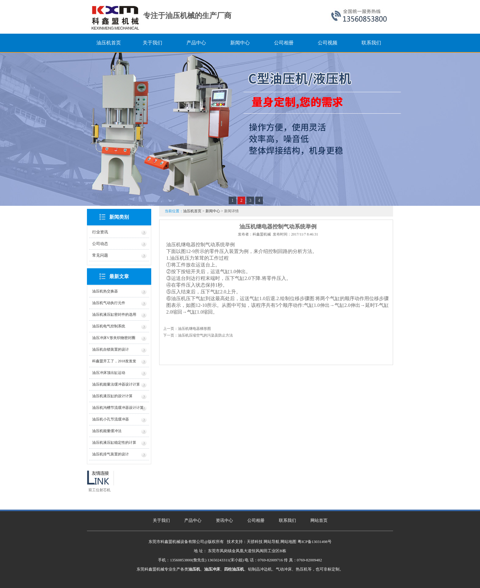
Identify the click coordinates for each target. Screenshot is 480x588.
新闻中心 (212, 211)
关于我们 (161, 520)
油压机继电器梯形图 (194, 328)
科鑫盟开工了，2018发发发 (114, 361)
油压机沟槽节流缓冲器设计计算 (118, 407)
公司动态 (100, 243)
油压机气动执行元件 (108, 303)
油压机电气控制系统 (108, 326)
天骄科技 (255, 541)
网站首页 (319, 520)
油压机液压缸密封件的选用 (114, 314)
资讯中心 (224, 520)
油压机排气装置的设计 (110, 454)
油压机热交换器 (105, 291)
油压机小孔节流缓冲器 (110, 419)
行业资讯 (100, 232)
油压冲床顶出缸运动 (108, 373)
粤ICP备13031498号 (315, 541)
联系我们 (287, 520)
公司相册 (255, 520)
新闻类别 (119, 217)
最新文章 (119, 276)
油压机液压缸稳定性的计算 (114, 442)
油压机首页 (192, 211)
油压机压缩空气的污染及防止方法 (205, 335)
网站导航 (271, 541)
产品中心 (192, 520)
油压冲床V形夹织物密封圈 (113, 338)
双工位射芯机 (99, 490)
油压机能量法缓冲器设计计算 (116, 384)
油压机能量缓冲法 (107, 431)
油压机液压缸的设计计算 (112, 396)
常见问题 (100, 255)
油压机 (177, 258)
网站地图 (288, 541)
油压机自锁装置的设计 (110, 349)
